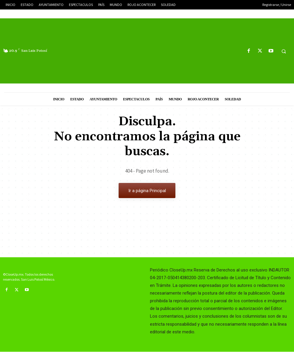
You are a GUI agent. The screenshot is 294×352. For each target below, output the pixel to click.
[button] (283, 51)
